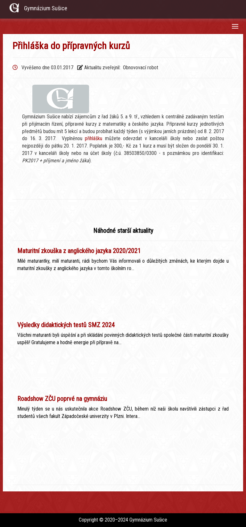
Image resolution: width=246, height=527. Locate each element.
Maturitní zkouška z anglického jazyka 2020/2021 (79, 251)
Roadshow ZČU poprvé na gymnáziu (62, 399)
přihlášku (93, 138)
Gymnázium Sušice (45, 8)
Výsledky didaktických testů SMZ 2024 (66, 325)
